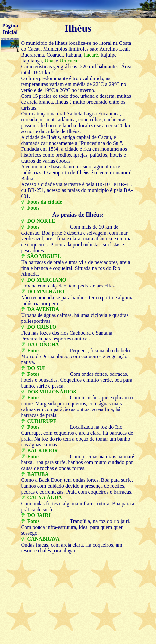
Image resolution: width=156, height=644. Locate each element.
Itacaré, (90, 55)
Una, (49, 60)
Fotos (33, 208)
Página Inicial (10, 29)
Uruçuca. (68, 60)
